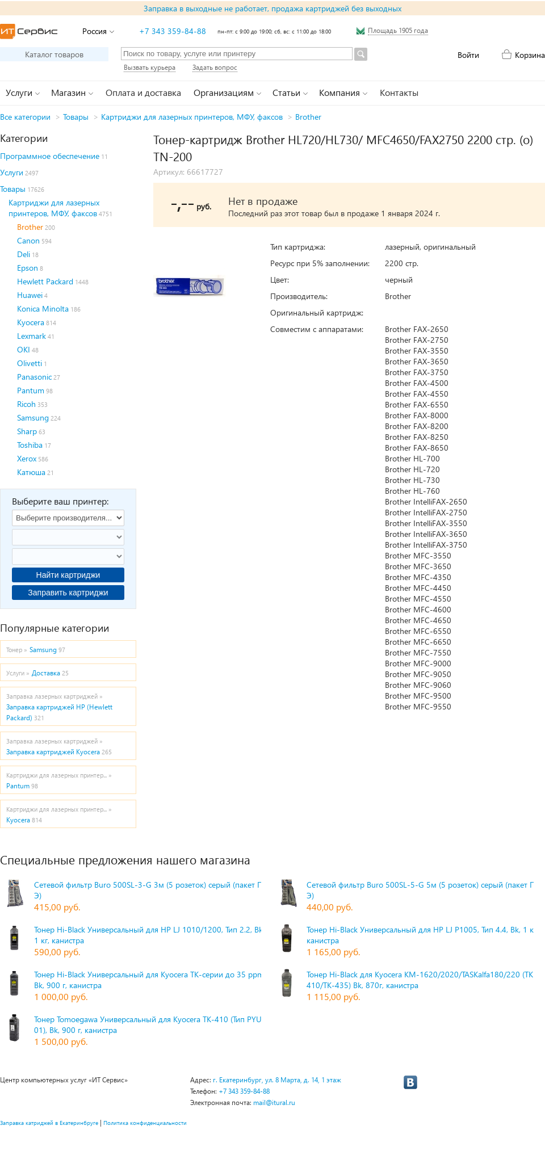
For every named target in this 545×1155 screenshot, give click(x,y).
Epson (27, 267)
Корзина (530, 54)
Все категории (25, 116)
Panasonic (34, 376)
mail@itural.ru (274, 1102)
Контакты (399, 92)
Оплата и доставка (143, 92)
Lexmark (31, 335)
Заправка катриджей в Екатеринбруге (49, 1122)
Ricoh (26, 403)
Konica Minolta (43, 308)
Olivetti (29, 363)
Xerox (26, 458)
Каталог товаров (54, 54)
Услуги (11, 172)
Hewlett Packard (45, 281)
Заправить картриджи (68, 592)
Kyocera (30, 322)
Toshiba (30, 444)
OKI (23, 349)
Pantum (30, 390)
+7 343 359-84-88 (172, 31)
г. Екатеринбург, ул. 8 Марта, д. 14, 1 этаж (277, 1080)
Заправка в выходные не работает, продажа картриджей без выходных (272, 8)
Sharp (27, 431)
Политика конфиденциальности (145, 1122)
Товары (76, 116)
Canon (28, 240)
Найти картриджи (68, 574)
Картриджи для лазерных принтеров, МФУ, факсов (192, 116)
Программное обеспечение (49, 155)
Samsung (33, 417)
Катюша (31, 472)
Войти (468, 54)
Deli (23, 254)
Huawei (30, 294)
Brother (308, 116)
